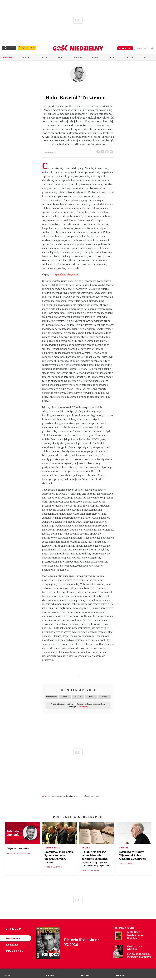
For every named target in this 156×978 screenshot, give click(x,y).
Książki (11, 944)
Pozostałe (11, 950)
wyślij (112, 151)
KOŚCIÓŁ (65, 796)
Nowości (11, 938)
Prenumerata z (23, 48)
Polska (43, 57)
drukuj (107, 151)
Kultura (78, 57)
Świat (60, 57)
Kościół (26, 57)
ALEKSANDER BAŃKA (55, 796)
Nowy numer (9, 57)
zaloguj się (141, 48)
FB (98, 151)
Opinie (113, 57)
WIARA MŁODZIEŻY (80, 796)
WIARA (71, 796)
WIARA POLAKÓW (93, 796)
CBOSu (54, 285)
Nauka (95, 57)
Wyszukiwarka (152, 48)
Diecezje (130, 57)
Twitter (103, 151)
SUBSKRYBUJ (125, 48)
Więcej (147, 57)
